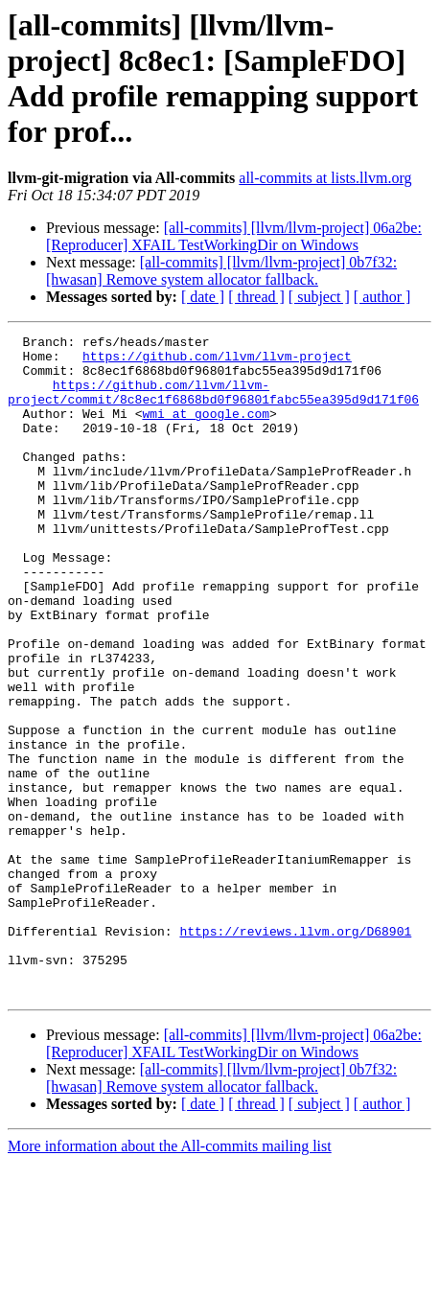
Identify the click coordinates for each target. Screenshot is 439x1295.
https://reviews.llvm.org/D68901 (295, 1051)
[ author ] (382, 297)
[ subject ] (319, 297)
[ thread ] (256, 297)
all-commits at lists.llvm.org (325, 178)
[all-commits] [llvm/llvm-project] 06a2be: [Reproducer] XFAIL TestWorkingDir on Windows (234, 236)
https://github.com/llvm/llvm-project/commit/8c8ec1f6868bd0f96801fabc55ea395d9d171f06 (213, 404)
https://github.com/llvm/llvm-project (217, 361)
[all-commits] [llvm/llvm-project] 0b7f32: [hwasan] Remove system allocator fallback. (221, 271)
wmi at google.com (205, 430)
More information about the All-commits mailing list (170, 1278)
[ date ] (202, 297)
